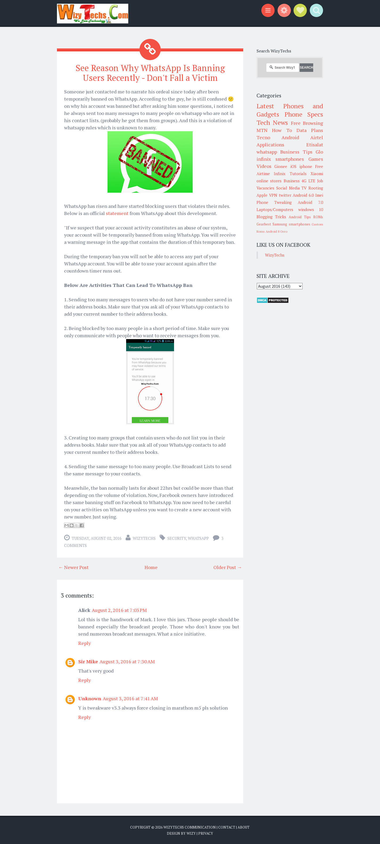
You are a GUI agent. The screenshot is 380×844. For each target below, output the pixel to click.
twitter (285, 195)
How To (282, 130)
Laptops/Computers (275, 209)
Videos (264, 166)
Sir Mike (88, 661)
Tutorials (298, 173)
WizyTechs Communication (189, 827)
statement (117, 213)
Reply (84, 643)
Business (292, 180)
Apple (262, 195)
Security (176, 538)
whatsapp (198, 538)
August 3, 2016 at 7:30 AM (127, 661)
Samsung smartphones (291, 224)
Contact (226, 827)
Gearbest (264, 224)
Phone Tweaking (274, 202)
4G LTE (308, 180)
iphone (305, 166)
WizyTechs (144, 538)
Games (315, 159)
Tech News (272, 122)
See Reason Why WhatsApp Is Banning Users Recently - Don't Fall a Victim (150, 72)
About (244, 827)
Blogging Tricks (271, 216)
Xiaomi (317, 173)
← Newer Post (73, 567)
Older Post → (227, 567)
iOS (293, 166)
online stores (269, 180)
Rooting (315, 188)
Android (290, 137)
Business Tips (296, 152)
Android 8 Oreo (276, 231)
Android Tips (300, 217)
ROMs (318, 217)
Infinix (280, 173)
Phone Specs (303, 114)
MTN (262, 130)
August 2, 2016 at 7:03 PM (119, 610)
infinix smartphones (280, 159)
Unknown (89, 698)
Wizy (191, 833)
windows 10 (310, 209)
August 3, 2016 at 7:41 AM (130, 698)
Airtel (316, 137)
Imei (319, 195)
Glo (319, 152)
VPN (273, 195)
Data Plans (309, 130)
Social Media (288, 188)
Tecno (263, 137)
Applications (270, 144)
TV (304, 188)
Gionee (280, 166)
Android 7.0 (310, 202)
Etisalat (314, 144)
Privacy (205, 833)
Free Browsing (307, 123)
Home (151, 567)
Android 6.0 (303, 195)
